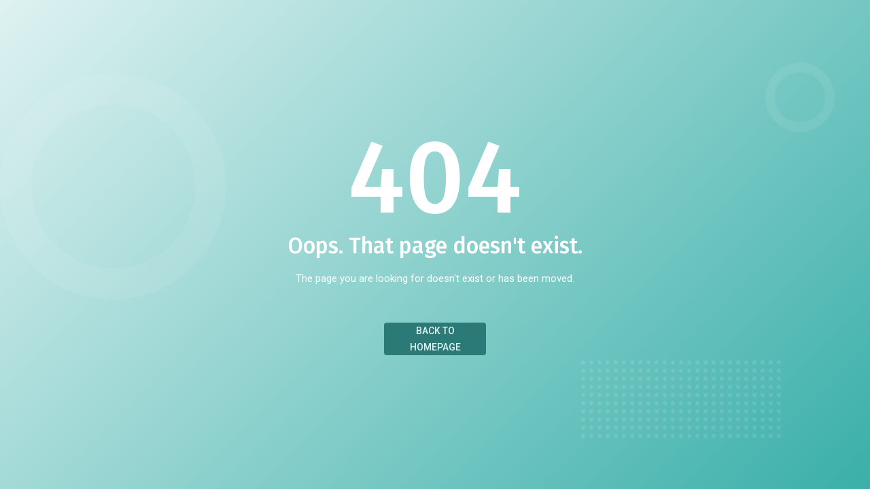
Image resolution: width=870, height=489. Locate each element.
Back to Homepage (435, 338)
